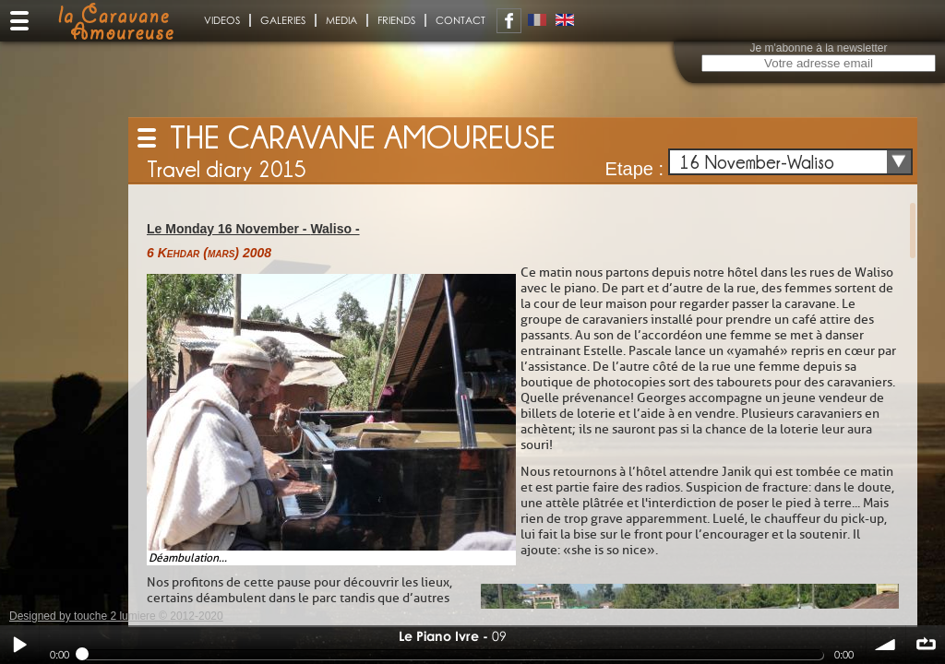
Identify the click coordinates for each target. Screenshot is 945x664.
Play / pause (19, 644)
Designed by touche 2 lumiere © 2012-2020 (116, 616)
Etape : (634, 169)
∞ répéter (925, 644)
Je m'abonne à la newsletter (818, 48)
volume (886, 644)
